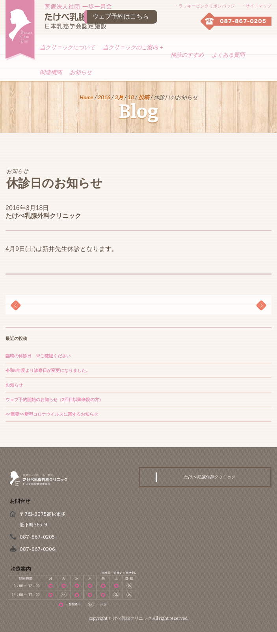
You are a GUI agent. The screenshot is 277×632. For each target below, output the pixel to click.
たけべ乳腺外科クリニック (43, 215)
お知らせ (81, 72)
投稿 (143, 97)
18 (131, 97)
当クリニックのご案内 (133, 47)
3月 (119, 97)
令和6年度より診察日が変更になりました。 (48, 370)
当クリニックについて (67, 47)
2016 (104, 97)
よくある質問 (228, 55)
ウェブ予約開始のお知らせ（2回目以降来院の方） (54, 399)
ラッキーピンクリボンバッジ (206, 6)
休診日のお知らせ (54, 183)
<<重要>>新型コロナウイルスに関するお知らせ (52, 414)
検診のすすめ (187, 55)
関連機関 (51, 72)
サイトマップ (258, 6)
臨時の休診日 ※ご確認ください (38, 355)
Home (86, 97)
